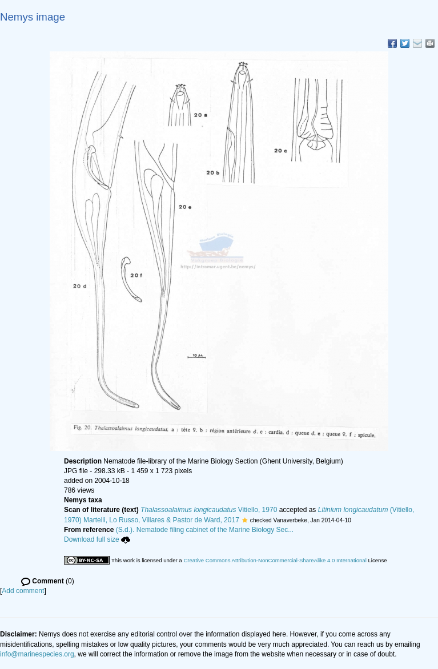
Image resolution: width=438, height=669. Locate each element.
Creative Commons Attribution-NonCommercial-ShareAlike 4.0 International (274, 560)
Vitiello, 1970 (208, 510)
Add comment (23, 591)
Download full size (97, 539)
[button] (244, 520)
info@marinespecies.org (37, 654)
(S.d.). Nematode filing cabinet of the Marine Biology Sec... (205, 530)
